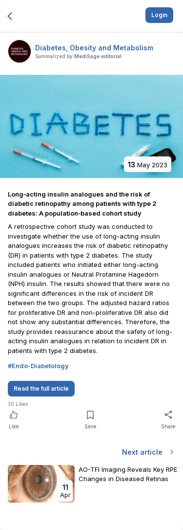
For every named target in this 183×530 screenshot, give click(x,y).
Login (159, 15)
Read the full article (41, 388)
